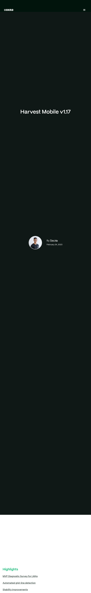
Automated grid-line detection (19, 583)
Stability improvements (15, 590)
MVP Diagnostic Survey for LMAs (20, 576)
